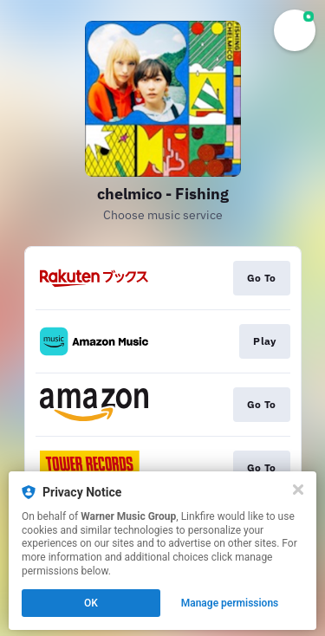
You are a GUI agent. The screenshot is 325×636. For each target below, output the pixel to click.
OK (91, 603)
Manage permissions (230, 603)
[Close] (298, 489)
